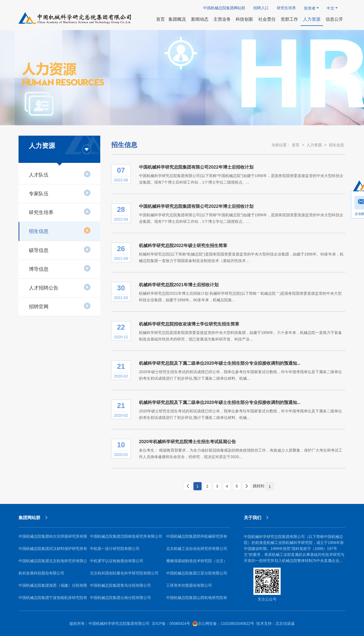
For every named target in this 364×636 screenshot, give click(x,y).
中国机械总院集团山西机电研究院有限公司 (196, 599)
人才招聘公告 (60, 287)
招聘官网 (60, 305)
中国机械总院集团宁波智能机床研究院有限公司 (53, 599)
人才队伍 (60, 174)
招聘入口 (261, 8)
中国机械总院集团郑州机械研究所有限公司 (196, 538)
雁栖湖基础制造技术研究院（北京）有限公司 (196, 563)
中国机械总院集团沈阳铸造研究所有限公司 (126, 536)
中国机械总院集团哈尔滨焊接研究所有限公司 (53, 538)
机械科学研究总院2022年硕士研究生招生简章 (183, 245)
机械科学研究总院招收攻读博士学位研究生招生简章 (189, 324)
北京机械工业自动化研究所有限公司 (196, 548)
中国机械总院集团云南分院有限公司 (120, 597)
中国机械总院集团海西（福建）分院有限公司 (53, 587)
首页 (295, 145)
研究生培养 (286, 8)
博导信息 (60, 268)
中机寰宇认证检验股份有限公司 (116, 561)
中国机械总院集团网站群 (224, 8)
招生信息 (60, 230)
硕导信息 (60, 249)
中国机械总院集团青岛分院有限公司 (120, 585)
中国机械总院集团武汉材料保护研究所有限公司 (53, 550)
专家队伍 (60, 192)
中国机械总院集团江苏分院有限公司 (196, 573)
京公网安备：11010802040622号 (223, 623)
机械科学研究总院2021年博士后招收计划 (179, 284)
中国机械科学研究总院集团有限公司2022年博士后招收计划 (196, 167)
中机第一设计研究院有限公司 (114, 548)
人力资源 (314, 145)
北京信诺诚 (285, 623)
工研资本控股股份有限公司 (189, 585)
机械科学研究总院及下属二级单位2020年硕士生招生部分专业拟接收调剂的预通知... (220, 363)
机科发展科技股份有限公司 (41, 573)
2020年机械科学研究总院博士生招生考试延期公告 (187, 441)
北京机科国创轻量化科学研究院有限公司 (124, 573)
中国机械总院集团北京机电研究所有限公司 (53, 563)
